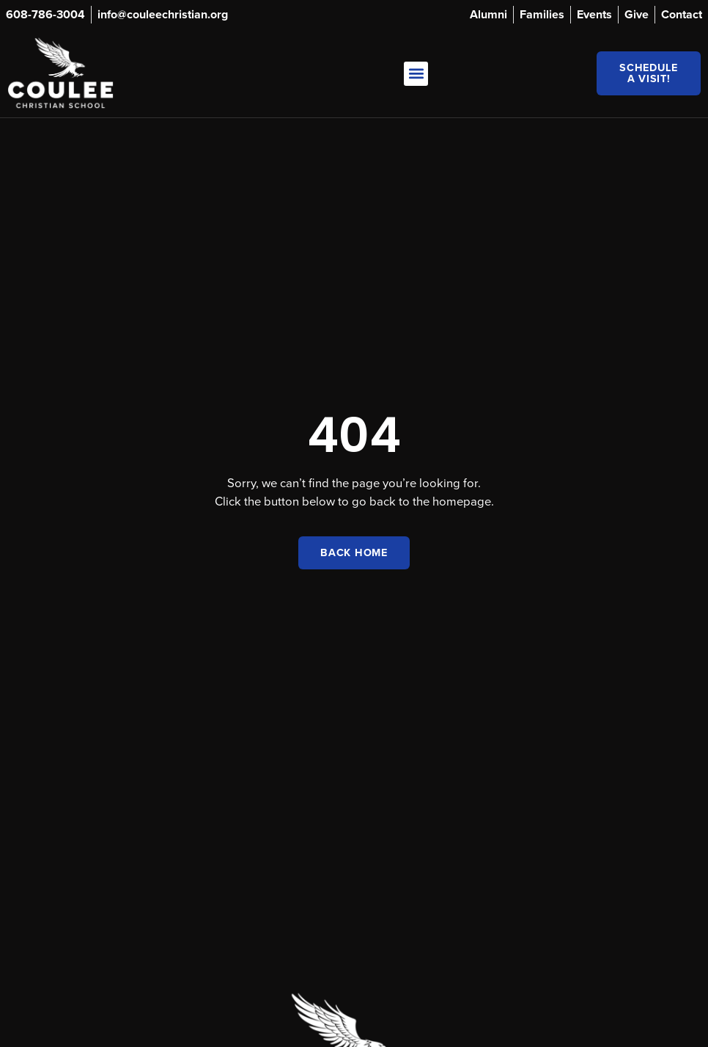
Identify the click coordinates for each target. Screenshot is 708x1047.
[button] (416, 74)
